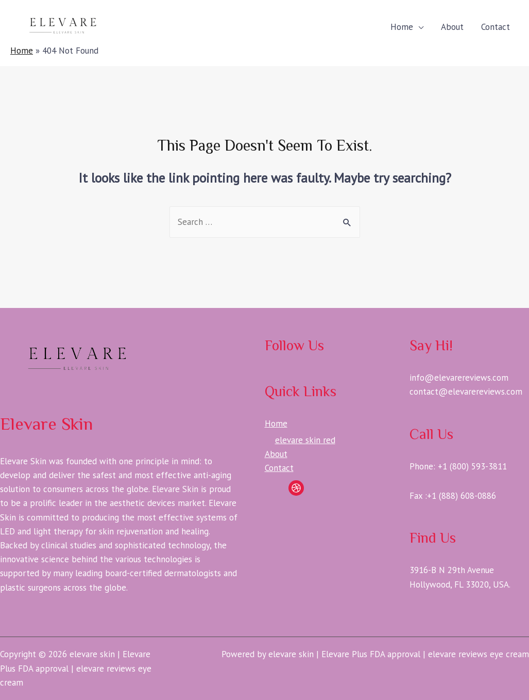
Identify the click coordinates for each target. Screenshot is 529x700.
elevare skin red (305, 440)
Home (401, 26)
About (452, 26)
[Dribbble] (296, 488)
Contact (495, 26)
